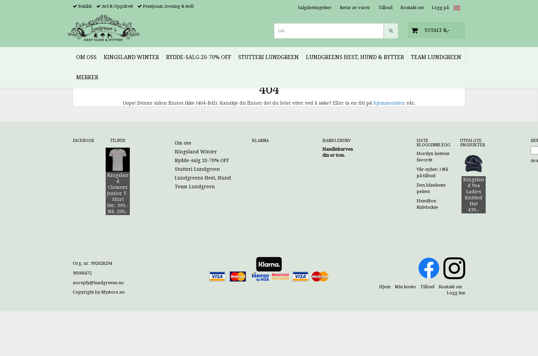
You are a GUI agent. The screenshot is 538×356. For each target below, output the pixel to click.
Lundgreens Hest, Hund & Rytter (213, 178)
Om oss (183, 143)
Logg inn (456, 292)
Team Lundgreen (195, 186)
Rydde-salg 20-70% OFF (202, 160)
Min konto (405, 286)
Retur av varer (355, 7)
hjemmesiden (389, 103)
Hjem (384, 286)
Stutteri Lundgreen (197, 169)
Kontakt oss (412, 7)
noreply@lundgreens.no (98, 282)
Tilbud (385, 7)
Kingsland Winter (196, 151)
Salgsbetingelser (315, 7)
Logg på (440, 7)
